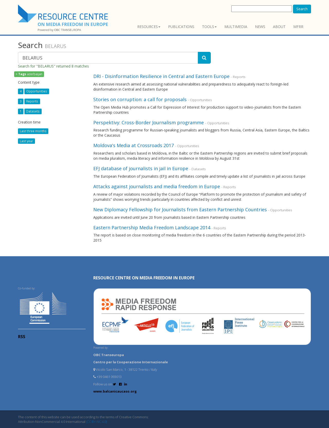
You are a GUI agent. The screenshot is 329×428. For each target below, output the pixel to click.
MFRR (298, 26)
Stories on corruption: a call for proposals (140, 99)
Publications (181, 26)
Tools (209, 26)
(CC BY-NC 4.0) (96, 421)
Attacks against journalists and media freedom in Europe (157, 186)
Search (302, 8)
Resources (148, 26)
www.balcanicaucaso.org (115, 391)
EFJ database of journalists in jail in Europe (140, 168)
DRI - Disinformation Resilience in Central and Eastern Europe (161, 76)
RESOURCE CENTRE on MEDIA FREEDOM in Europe (144, 278)
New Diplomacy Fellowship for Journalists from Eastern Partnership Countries (180, 209)
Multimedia (235, 26)
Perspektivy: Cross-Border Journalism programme (148, 122)
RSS (21, 336)
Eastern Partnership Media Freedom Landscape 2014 (152, 227)
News (260, 26)
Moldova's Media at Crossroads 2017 (133, 145)
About (279, 26)
